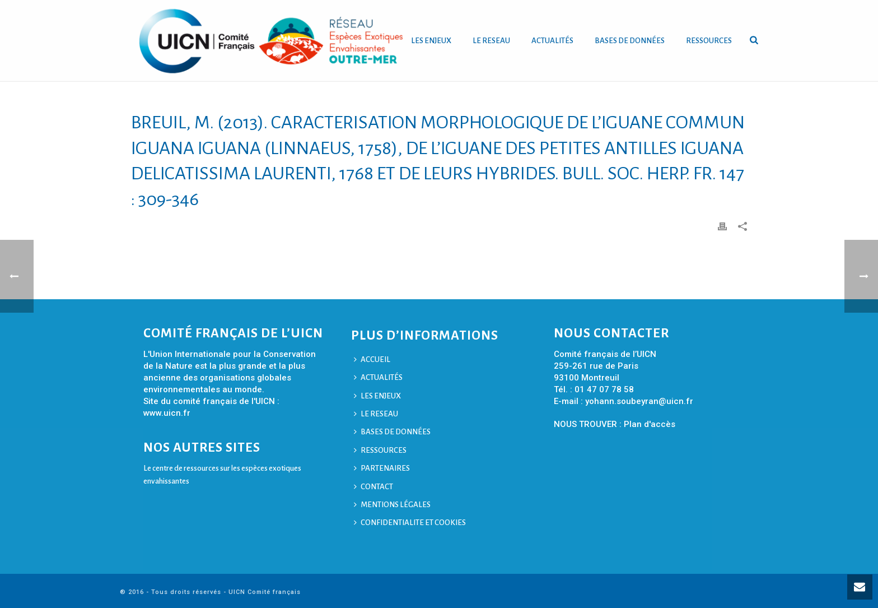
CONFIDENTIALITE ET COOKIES (410, 522)
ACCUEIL (372, 359)
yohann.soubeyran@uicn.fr (639, 401)
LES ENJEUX (431, 40)
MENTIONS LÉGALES (392, 504)
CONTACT (373, 486)
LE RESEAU (491, 40)
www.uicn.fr (166, 413)
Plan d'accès (649, 424)
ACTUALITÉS (552, 40)
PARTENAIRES (382, 468)
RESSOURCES (709, 40)
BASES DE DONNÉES (630, 40)
